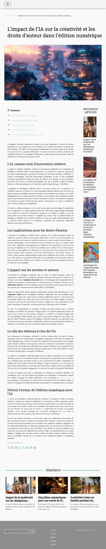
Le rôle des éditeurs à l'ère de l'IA (22, 130)
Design (53, 541)
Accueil (6, 15)
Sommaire (15, 110)
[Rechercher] (16, 531)
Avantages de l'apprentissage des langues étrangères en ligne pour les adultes (91, 271)
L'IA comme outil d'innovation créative (24, 115)
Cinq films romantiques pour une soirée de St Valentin (52, 500)
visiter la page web (67, 377)
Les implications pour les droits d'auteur (24, 120)
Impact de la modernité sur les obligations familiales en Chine (89, 145)
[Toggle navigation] (7, 4)
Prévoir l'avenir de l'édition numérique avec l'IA (27, 134)
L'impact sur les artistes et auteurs (22, 125)
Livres (14, 15)
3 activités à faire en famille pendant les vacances (82, 500)
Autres (53, 544)
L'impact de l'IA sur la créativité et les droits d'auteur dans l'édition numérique (89, 228)
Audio (53, 530)
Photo (53, 537)
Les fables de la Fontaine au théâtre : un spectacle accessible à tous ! (89, 186)
